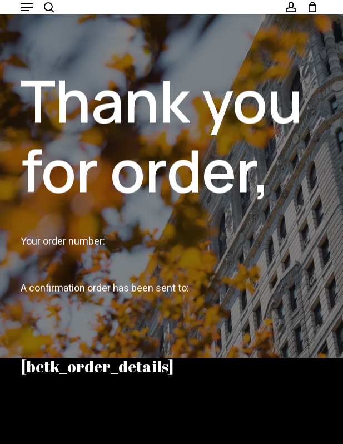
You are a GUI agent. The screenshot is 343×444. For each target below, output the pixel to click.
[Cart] (310, 7)
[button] (27, 7)
